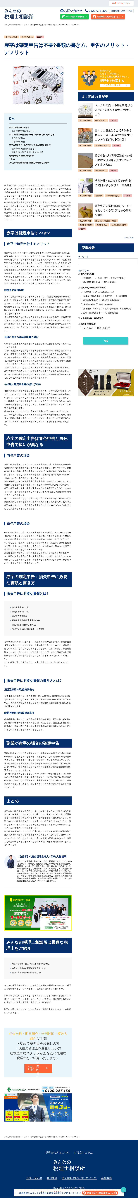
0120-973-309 (96, 10)
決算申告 (107, 296)
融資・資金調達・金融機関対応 (116, 309)
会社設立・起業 (106, 292)
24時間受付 (73, 16)
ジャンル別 (87, 328)
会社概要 (106, 1178)
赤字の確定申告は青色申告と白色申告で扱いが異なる (31, 134)
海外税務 (121, 296)
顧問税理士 (112, 313)
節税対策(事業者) (104, 304)
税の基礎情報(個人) (90, 282)
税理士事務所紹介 (87, 324)
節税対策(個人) (108, 282)
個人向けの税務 (11, 37)
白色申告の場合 (18, 142)
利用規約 (52, 1178)
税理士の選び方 (102, 328)
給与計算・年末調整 (90, 309)
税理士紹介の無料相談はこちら (106, 16)
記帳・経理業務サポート (92, 313)
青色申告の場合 (18, 138)
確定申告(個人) (27, 37)
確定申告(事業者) (89, 300)
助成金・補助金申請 (90, 296)
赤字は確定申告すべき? (19, 127)
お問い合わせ (71, 10)
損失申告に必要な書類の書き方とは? (27, 152)
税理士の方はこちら (121, 3)
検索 (106, 341)
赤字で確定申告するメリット (24, 131)
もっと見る (129, 237)
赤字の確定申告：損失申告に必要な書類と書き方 (30, 145)
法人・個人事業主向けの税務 (91, 288)
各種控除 (86, 278)
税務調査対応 (88, 304)
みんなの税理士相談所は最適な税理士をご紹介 (29, 163)
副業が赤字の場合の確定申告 (21, 156)
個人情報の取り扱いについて (79, 1178)
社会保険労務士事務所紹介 (90, 318)
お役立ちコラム (83, 1152)
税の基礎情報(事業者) (109, 300)
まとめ (12, 159)
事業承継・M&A (89, 292)
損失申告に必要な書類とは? (23, 149)
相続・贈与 (101, 278)
